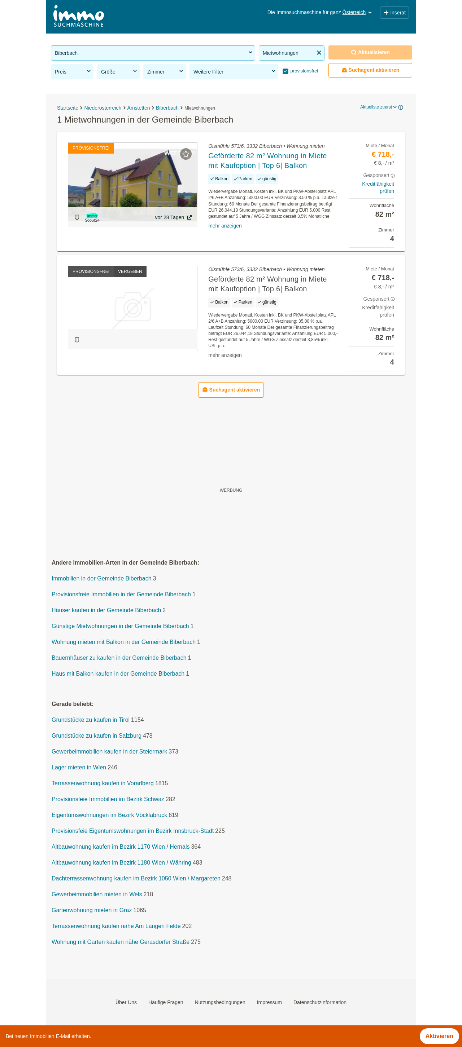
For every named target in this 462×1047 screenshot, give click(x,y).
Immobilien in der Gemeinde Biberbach (102, 578)
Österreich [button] (358, 12)
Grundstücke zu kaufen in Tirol (91, 720)
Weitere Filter (234, 71)
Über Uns (126, 1002)
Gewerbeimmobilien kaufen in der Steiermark (109, 751)
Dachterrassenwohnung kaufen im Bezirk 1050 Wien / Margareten (136, 878)
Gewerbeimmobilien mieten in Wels (97, 894)
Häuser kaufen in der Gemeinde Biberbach (106, 610)
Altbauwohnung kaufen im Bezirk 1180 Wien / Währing (121, 863)
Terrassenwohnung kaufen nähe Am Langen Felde (116, 926)
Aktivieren (439, 1036)
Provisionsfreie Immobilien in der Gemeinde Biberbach (121, 594)
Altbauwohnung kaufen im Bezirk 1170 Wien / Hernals (120, 847)
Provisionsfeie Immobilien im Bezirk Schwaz (108, 799)
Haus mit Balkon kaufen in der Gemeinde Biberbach (118, 674)
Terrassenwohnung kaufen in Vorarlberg (103, 783)
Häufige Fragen (165, 1002)
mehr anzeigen (225, 226)
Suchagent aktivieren (370, 70)
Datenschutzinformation (319, 1002)
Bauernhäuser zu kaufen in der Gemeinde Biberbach (119, 658)
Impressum (269, 1002)
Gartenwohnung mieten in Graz (92, 910)
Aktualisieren (370, 52)
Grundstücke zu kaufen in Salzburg (96, 736)
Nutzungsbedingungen (220, 1002)
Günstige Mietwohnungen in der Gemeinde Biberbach (120, 626)
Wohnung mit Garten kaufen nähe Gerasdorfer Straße (120, 942)
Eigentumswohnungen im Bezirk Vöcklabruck (109, 815)
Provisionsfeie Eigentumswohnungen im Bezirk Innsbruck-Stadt (133, 831)
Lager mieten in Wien (79, 767)
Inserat (394, 13)
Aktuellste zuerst (379, 107)
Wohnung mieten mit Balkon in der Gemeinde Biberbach (124, 642)
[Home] (78, 16)
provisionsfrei (303, 71)
